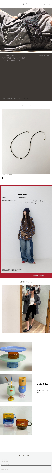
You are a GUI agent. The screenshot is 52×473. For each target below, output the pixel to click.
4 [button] (27, 98)
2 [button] (24, 98)
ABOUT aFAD (4, 461)
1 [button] (19, 181)
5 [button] (25, 181)
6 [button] (26, 181)
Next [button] (48, 180)
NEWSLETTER (5, 469)
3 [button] (22, 181)
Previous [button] (3, 180)
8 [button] (29, 181)
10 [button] (32, 181)
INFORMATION (5, 464)
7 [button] (28, 181)
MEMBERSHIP (5, 459)
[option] (26, 54)
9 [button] (31, 336)
